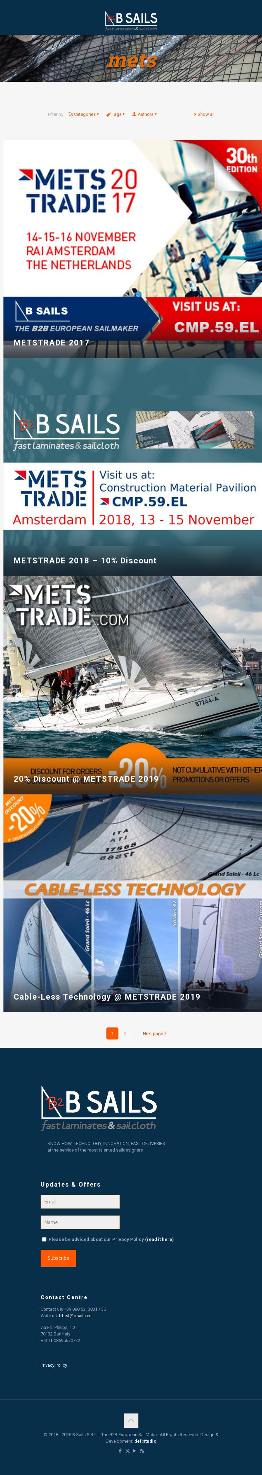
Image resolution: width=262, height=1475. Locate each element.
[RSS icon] (142, 1451)
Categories (84, 114)
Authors (145, 114)
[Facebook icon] (120, 1451)
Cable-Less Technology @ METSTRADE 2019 (107, 997)
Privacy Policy (54, 1365)
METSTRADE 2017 (52, 343)
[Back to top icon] (131, 1420)
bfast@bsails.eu (75, 1315)
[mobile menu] (253, 20)
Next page (155, 1033)
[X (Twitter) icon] (127, 1451)
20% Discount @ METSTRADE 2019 (86, 779)
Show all (203, 114)
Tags (116, 114)
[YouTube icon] (134, 1451)
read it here (159, 1239)
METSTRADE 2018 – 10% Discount (85, 560)
